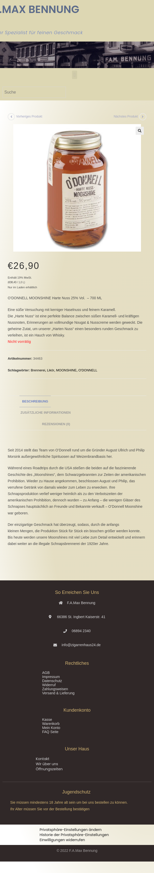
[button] (74, 75)
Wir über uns (47, 763)
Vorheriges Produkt (29, 116)
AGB (46, 673)
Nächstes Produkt (126, 116)
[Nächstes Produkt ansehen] (142, 116)
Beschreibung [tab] (35, 401)
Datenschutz (52, 681)
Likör (50, 370)
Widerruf (49, 685)
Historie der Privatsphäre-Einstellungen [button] (74, 834)
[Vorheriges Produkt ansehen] (11, 116)
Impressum (51, 677)
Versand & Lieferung (58, 693)
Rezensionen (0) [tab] (56, 424)
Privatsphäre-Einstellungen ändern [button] (71, 829)
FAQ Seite (50, 732)
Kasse (47, 720)
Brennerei (38, 370)
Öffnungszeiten (49, 769)
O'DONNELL (87, 370)
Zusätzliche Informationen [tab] (45, 412)
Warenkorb (51, 724)
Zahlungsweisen (55, 689)
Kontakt (42, 758)
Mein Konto (51, 728)
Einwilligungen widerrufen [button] (62, 839)
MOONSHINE (66, 370)
